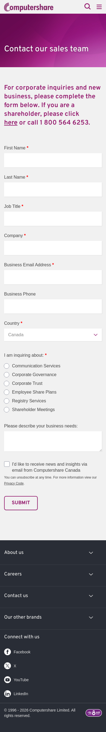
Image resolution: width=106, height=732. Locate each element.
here (10, 123)
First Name (16, 148)
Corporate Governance (34, 375)
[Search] (87, 7)
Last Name (16, 177)
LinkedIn (16, 692)
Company (15, 235)
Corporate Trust (27, 383)
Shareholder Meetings (33, 410)
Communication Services (36, 366)
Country (13, 323)
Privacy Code (13, 483)
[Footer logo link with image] (94, 713)
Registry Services (29, 401)
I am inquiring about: (25, 355)
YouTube (16, 678)
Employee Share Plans (34, 392)
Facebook (17, 650)
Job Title (13, 206)
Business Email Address (29, 264)
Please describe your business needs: (41, 426)
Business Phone (20, 294)
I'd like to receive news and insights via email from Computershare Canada (49, 467)
